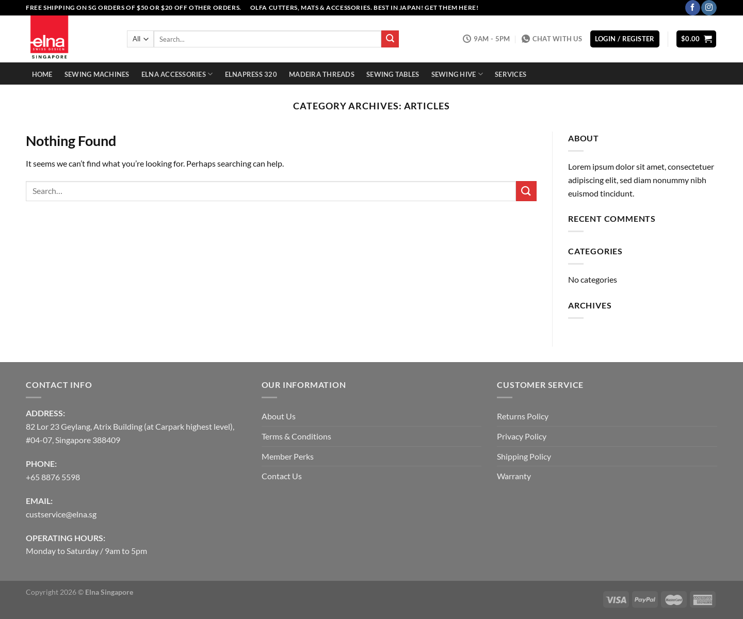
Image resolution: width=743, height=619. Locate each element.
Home (42, 74)
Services (510, 74)
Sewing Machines (97, 74)
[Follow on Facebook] (692, 7)
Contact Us (282, 476)
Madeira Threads (321, 74)
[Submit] (390, 39)
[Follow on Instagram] (708, 7)
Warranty (514, 476)
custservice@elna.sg (61, 514)
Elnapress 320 (251, 74)
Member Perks (288, 456)
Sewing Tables (392, 74)
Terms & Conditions (296, 436)
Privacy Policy (521, 436)
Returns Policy (522, 416)
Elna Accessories (177, 74)
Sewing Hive (457, 74)
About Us (279, 416)
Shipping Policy (524, 456)
